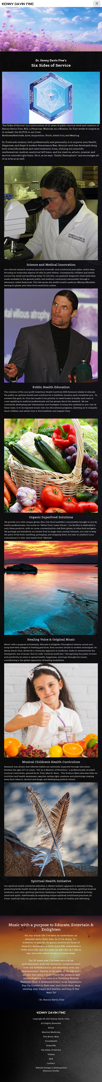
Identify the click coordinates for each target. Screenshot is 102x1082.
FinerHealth (51, 1041)
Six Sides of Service (51, 1050)
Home (51, 1027)
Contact (51, 1063)
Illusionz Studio (51, 1070)
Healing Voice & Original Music (51, 639)
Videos (51, 1054)
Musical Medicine (51, 1032)
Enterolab (51, 1045)
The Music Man (51, 1036)
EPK (51, 1059)
